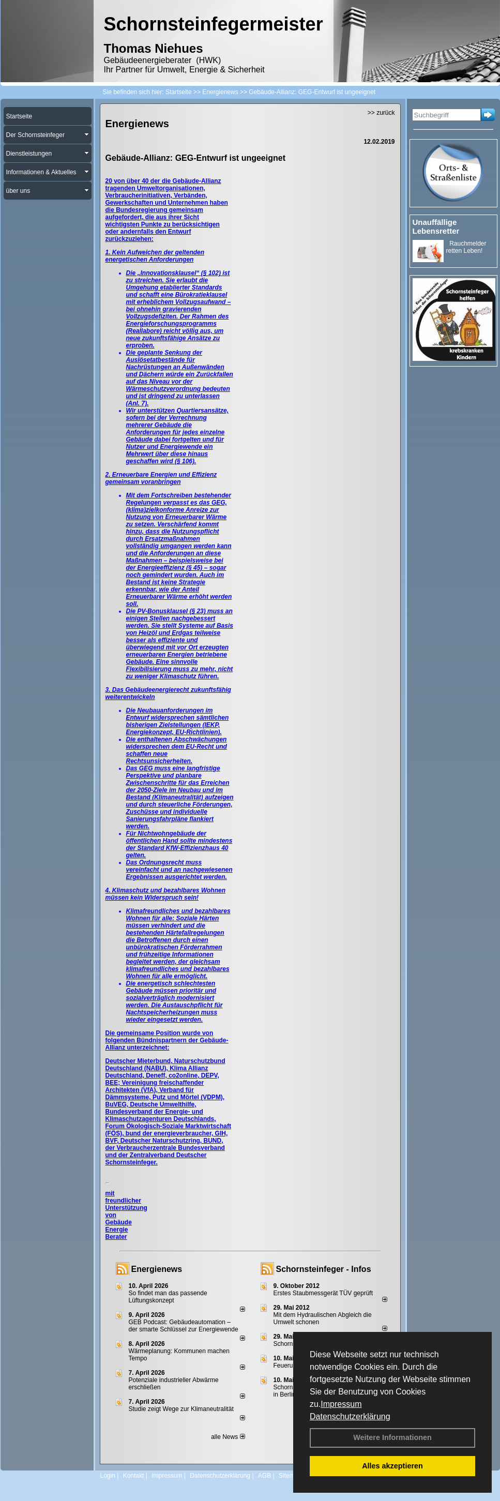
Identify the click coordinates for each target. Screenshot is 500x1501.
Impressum (341, 1404)
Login (107, 1475)
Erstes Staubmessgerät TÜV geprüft (323, 1293)
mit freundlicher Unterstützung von (126, 1204)
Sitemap (290, 1475)
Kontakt (133, 1475)
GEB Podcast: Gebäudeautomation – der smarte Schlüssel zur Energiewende (184, 1325)
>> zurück (381, 112)
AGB (264, 1475)
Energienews (157, 1269)
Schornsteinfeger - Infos (323, 1269)
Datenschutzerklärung (350, 1416)
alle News (228, 1437)
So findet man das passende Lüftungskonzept (168, 1297)
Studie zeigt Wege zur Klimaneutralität (181, 1409)
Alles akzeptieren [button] (392, 1466)
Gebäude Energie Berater (118, 1229)
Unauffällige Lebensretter (436, 226)
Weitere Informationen (392, 1437)
